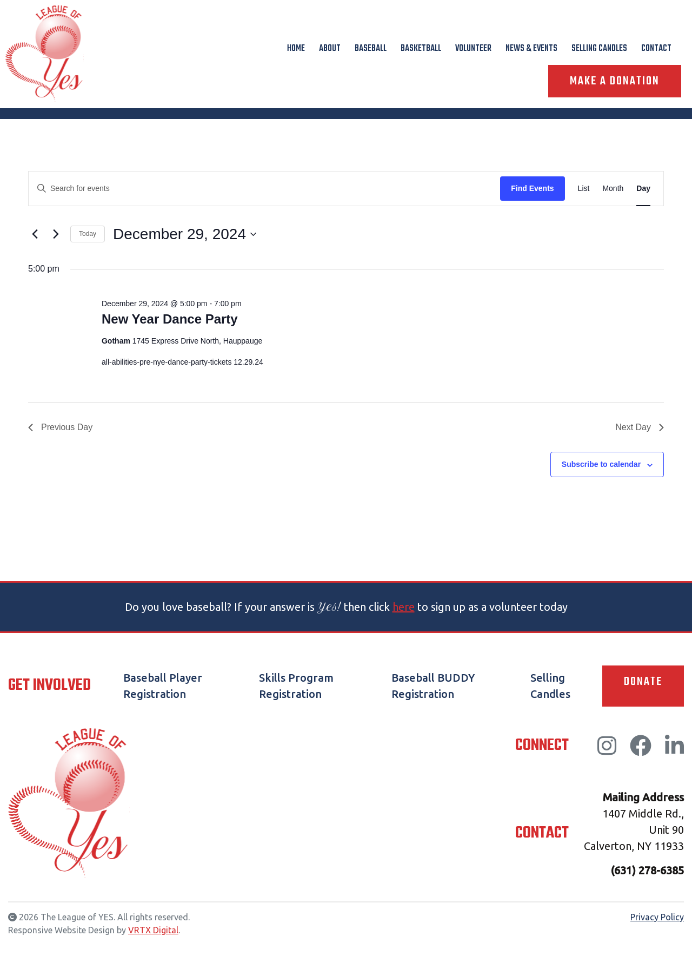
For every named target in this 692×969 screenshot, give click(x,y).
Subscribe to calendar (601, 464)
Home (296, 49)
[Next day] (55, 234)
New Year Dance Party (170, 319)
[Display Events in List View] (584, 189)
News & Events (531, 49)
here (403, 607)
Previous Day (60, 427)
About (330, 49)
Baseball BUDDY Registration (433, 685)
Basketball (421, 49)
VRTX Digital (153, 930)
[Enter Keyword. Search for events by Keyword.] (264, 189)
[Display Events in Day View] (643, 189)
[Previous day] (34, 234)
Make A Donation (615, 81)
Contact (656, 49)
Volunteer (473, 49)
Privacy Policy (657, 917)
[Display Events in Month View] (612, 189)
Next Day (639, 427)
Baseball (371, 49)
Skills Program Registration (296, 685)
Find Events (532, 188)
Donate (643, 682)
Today (87, 234)
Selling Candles (599, 49)
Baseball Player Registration (162, 685)
